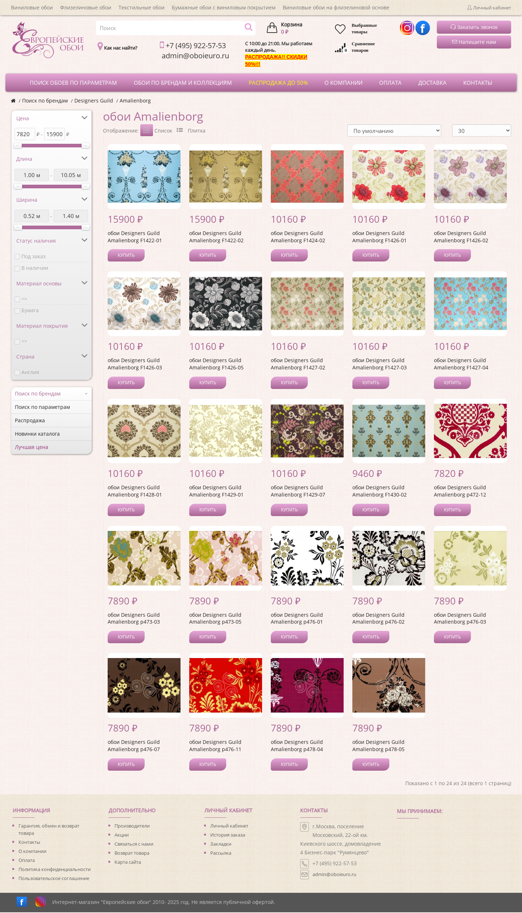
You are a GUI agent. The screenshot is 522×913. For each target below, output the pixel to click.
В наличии (34, 267)
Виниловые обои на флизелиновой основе (336, 7)
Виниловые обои (32, 7)
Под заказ (33, 256)
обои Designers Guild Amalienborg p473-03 (134, 619)
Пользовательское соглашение (53, 879)
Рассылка (220, 853)
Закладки (220, 844)
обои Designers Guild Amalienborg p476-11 (215, 746)
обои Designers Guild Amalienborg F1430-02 (379, 492)
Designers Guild (93, 100)
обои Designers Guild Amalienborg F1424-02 (298, 237)
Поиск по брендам (45, 100)
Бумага (30, 310)
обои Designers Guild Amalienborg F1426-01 (379, 237)
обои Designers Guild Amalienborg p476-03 (460, 619)
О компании (32, 852)
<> (24, 298)
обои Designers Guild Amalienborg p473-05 (215, 619)
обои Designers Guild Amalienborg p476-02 (378, 619)
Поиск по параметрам (42, 406)
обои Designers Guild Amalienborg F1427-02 (298, 364)
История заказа (227, 835)
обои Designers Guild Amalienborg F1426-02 (461, 237)
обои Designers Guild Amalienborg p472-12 (460, 492)
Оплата (26, 861)
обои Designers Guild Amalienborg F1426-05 (216, 364)
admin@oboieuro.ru (334, 875)
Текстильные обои (142, 7)
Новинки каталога (37, 433)
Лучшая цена (31, 447)
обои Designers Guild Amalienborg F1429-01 (216, 492)
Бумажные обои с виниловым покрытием (224, 7)
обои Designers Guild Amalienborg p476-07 (134, 746)
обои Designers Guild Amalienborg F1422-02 (216, 237)
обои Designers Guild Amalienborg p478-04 (297, 746)
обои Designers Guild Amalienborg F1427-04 (461, 364)
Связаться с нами (134, 844)
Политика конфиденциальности (54, 870)
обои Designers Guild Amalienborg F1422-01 (135, 237)
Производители (132, 826)
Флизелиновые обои (85, 7)
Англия (30, 372)
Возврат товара (132, 853)
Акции (122, 835)
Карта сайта (128, 862)
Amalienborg (135, 100)
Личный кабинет (229, 826)
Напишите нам (474, 41)
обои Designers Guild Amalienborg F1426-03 (135, 364)
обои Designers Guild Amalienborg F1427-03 (379, 364)
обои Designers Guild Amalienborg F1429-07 (298, 492)
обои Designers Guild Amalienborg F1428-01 (135, 492)
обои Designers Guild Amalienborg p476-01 (297, 619)
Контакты (29, 842)
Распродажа (30, 420)
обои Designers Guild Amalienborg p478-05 (378, 746)
